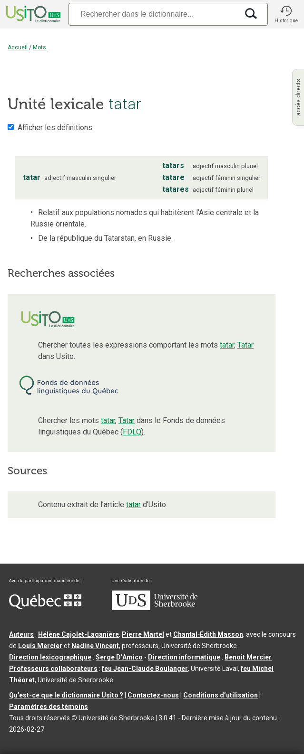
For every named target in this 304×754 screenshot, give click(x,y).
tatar (227, 344)
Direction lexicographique (50, 657)
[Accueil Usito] (32, 14)
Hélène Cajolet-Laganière (78, 634)
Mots (39, 47)
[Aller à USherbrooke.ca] (154, 608)
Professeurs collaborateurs (53, 668)
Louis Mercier (40, 646)
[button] (286, 14)
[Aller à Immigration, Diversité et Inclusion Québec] (45, 607)
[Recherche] (153, 14)
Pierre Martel (143, 634)
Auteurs (21, 634)
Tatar (245, 344)
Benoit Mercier (248, 657)
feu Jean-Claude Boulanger (145, 668)
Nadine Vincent (95, 646)
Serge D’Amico (119, 657)
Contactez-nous (153, 695)
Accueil (18, 47)
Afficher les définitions (55, 127)
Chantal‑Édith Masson (208, 634)
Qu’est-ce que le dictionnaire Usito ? (66, 695)
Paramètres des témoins (48, 706)
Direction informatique (184, 657)
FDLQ (132, 431)
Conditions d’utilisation (220, 695)
